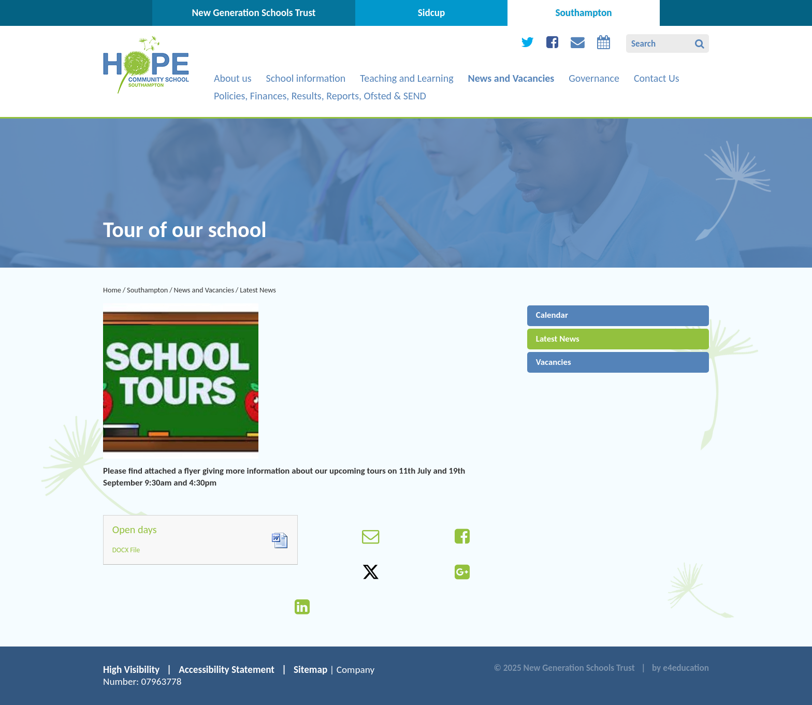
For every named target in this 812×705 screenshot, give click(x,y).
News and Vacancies (203, 290)
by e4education (680, 668)
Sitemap (310, 669)
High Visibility (131, 669)
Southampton (147, 290)
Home (112, 290)
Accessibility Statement (226, 669)
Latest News (258, 290)
